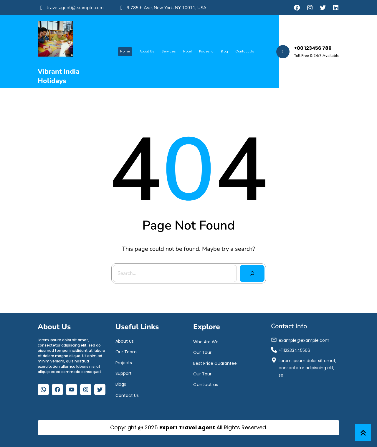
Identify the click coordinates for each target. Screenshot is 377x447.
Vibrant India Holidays (59, 76)
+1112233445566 (294, 350)
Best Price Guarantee (215, 363)
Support (123, 373)
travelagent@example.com (75, 7)
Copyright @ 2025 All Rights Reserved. (188, 427)
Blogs (120, 384)
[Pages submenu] (212, 51)
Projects (123, 362)
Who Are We (206, 341)
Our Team (126, 351)
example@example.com (304, 340)
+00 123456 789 (313, 48)
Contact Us (127, 395)
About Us (124, 341)
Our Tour (202, 352)
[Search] (251, 273)
